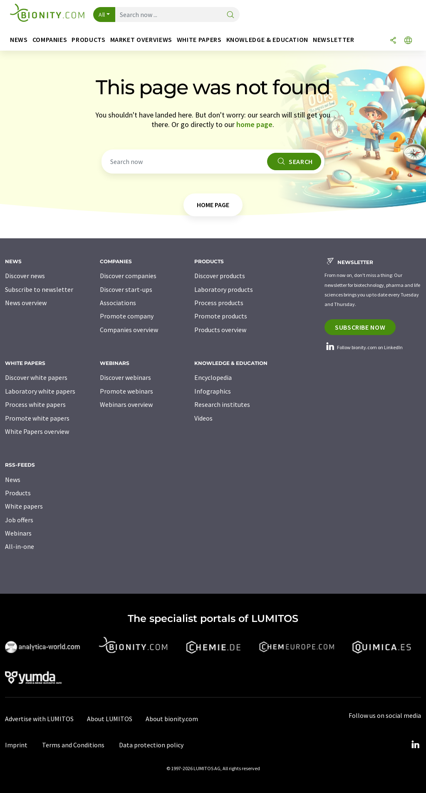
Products (18, 493)
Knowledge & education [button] (267, 40)
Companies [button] (49, 40)
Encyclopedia (213, 377)
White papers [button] (199, 40)
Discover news (25, 276)
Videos (203, 418)
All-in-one (19, 546)
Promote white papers (37, 418)
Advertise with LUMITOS (39, 719)
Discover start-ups (126, 289)
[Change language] (408, 41)
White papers (24, 506)
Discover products (219, 276)
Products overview (220, 330)
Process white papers (35, 404)
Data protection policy (151, 745)
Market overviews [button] (141, 40)
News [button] (19, 40)
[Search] (230, 15)
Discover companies (128, 276)
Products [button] (88, 40)
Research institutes (222, 404)
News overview (26, 303)
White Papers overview (37, 431)
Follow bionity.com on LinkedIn (363, 347)
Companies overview (129, 330)
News (12, 479)
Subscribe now (360, 327)
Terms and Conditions (73, 745)
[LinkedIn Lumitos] (415, 745)
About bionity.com (172, 719)
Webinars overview (126, 404)
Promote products (220, 316)
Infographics (212, 391)
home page (254, 124)
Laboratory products (223, 289)
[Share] (393, 41)
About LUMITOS (109, 719)
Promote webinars (126, 391)
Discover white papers (36, 377)
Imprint (16, 745)
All (102, 14)
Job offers (19, 520)
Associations (118, 303)
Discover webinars (125, 377)
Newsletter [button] (333, 40)
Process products (218, 303)
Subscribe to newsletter (39, 289)
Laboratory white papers (40, 391)
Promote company (127, 316)
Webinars (18, 533)
